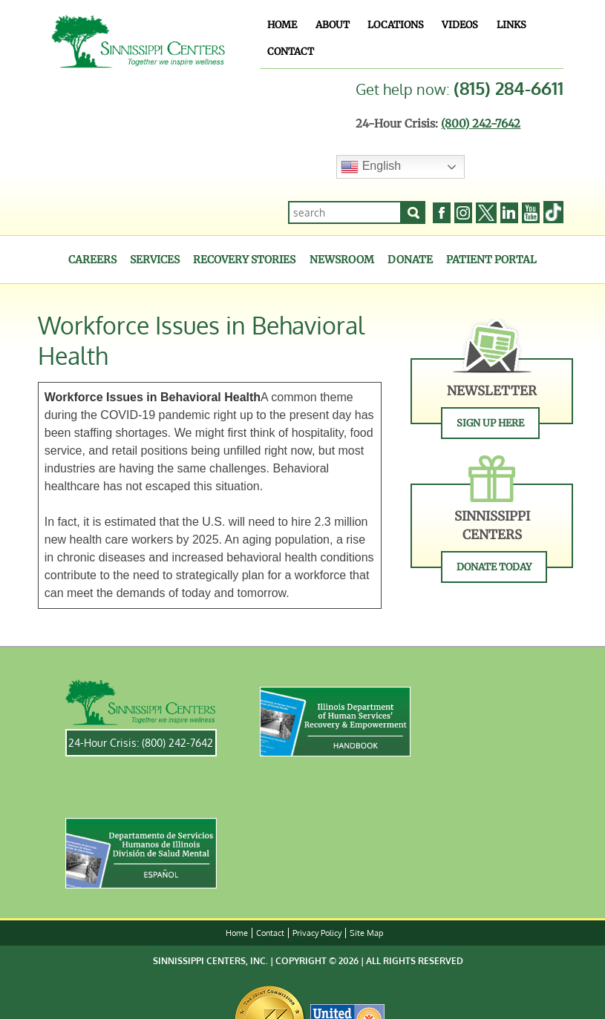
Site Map (366, 933)
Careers (92, 259)
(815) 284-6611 (508, 87)
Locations (395, 25)
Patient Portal (491, 259)
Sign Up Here (490, 423)
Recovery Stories (244, 259)
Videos (460, 25)
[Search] (413, 212)
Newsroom (342, 259)
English (371, 167)
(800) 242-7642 (480, 123)
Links (511, 25)
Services (155, 259)
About (332, 25)
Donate (410, 259)
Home (282, 25)
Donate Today (494, 567)
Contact (290, 51)
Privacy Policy (316, 933)
